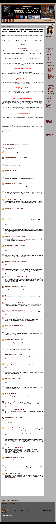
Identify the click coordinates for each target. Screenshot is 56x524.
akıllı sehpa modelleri (38, 326)
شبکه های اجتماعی (15, 334)
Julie (6, 170)
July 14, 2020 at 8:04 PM (16, 199)
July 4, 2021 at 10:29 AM (14, 378)
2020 (48, 52)
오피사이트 (13, 422)
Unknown (7, 151)
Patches (6, 164)
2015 (48, 60)
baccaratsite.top (8, 409)
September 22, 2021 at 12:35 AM (17, 457)
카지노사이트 (18, 411)
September (50, 93)
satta (16, 396)
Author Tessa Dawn (9, 157)
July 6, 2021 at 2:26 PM (14, 385)
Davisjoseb (7, 437)
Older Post (40, 498)
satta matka (17, 365)
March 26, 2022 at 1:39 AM (14, 473)
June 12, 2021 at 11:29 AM (16, 354)
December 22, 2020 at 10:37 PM (19, 276)
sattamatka (17, 373)
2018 (48, 56)
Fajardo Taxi (7, 199)
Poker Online (12, 231)
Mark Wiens (7, 183)
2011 (48, 100)
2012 (48, 98)
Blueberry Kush (28, 349)
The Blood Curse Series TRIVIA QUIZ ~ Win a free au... (51, 81)
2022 (48, 49)
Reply (6, 154)
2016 (48, 59)
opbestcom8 (7, 417)
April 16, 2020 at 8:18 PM (16, 183)
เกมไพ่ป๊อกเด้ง (22, 240)
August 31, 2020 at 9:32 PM (16, 227)
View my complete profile (7, 515)
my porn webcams (21, 256)
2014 (48, 62)
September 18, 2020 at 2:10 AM (18, 236)
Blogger (35, 519)
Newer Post (5, 498)
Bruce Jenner (7, 465)
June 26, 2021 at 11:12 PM (14, 363)
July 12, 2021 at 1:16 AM (12, 393)
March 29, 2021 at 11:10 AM (16, 348)
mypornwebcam (8, 253)
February (50, 96)
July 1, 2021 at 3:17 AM (14, 370)
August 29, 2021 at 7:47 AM (24, 427)
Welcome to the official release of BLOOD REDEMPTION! (51, 71)
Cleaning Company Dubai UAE (11, 427)
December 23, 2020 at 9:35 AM (19, 317)
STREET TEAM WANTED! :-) (51, 86)
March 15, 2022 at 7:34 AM (17, 465)
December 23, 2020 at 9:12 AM (19, 295)
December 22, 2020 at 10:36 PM (19, 253)
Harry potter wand (16, 343)
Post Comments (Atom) (13, 500)
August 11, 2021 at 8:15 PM (16, 417)
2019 (48, 54)
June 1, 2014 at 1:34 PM (12, 170)
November (50, 65)
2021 (48, 51)
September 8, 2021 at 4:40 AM (17, 437)
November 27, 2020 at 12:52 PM (17, 245)
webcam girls (37, 305)
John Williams (7, 236)
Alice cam (7, 290)
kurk (5, 393)
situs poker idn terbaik (11, 477)
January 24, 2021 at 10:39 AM (17, 331)
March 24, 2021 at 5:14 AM (17, 339)
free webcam (33, 320)
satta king (17, 388)
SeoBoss (6, 325)
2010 (48, 101)
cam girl (29, 312)
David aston (7, 208)
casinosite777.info (9, 401)
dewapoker (31, 178)
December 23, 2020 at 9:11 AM (19, 286)
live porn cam (32, 271)
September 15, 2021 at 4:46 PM (17, 447)
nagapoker (32, 186)
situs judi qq (39, 202)
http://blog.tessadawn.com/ (22, 88)
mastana (6, 363)
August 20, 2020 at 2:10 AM (14, 218)
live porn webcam (14, 281)
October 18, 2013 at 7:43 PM (15, 151)
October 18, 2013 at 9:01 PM (20, 157)
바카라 (18, 452)
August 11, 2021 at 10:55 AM (19, 401)
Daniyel (6, 218)
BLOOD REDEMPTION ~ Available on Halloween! (51, 89)
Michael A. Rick (8, 339)
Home (22, 498)
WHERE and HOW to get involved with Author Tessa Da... (51, 76)
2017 (48, 57)
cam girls (10, 297)
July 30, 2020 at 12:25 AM (16, 208)
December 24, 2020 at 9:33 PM (16, 325)
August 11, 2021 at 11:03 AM (18, 409)
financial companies (26, 460)
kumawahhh (7, 447)
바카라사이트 (27, 403)
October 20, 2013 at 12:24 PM (15, 164)
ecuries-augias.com (12, 212)
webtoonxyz (7, 331)
